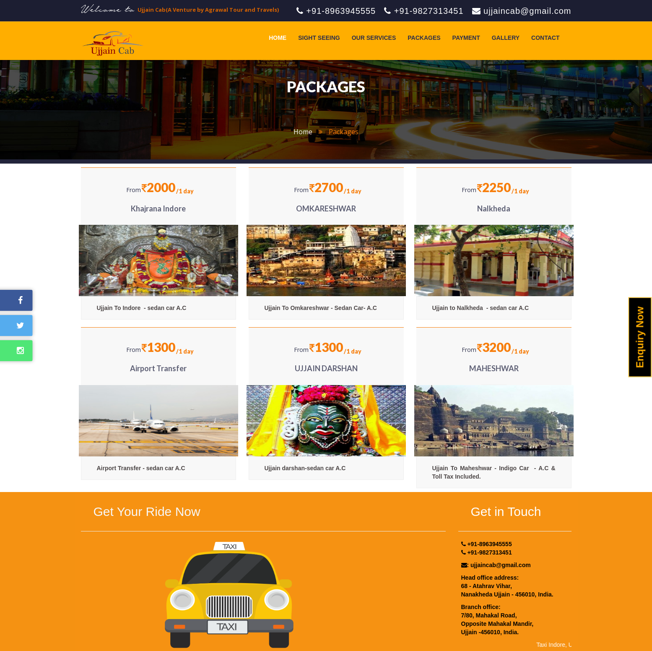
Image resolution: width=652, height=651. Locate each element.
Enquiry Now (640, 337)
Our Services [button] (374, 37)
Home (277, 37)
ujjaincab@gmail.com (521, 11)
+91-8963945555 (336, 11)
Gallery (506, 37)
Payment (466, 37)
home (303, 131)
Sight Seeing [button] (319, 37)
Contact (545, 37)
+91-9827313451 (423, 11)
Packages (424, 37)
